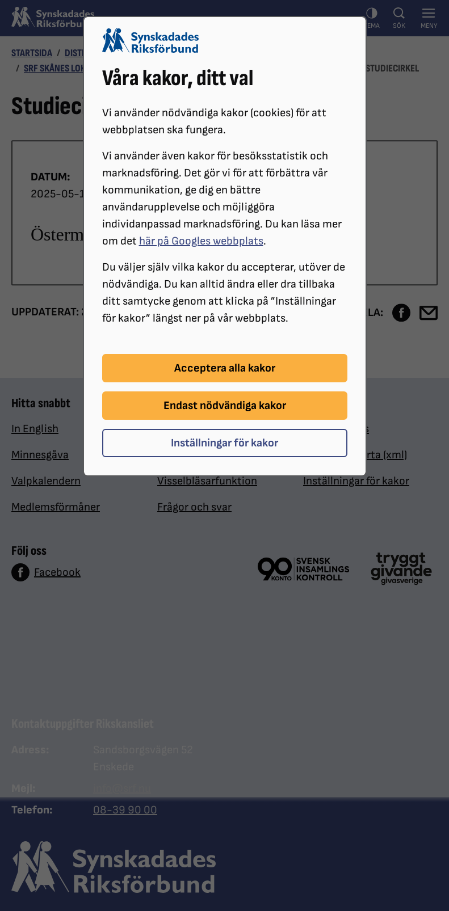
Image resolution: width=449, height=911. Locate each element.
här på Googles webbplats (201, 241)
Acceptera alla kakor (224, 368)
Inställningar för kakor (224, 443)
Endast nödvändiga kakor (224, 405)
